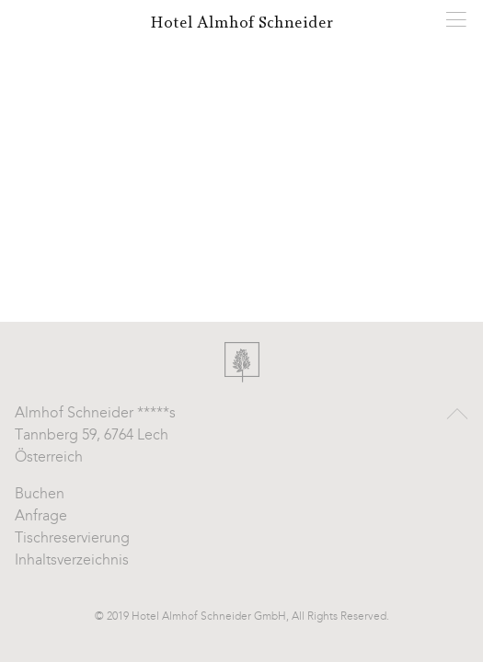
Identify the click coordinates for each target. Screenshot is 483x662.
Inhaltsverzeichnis (72, 561)
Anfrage (41, 516)
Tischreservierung (72, 538)
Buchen (39, 494)
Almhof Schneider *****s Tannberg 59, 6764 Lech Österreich (95, 435)
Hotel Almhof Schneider (241, 23)
